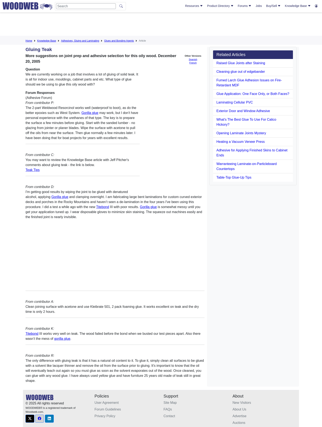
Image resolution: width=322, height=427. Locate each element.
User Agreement (107, 402)
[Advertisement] (161, 24)
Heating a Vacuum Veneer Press (240, 141)
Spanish (193, 59)
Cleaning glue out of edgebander (240, 71)
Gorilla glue (89, 113)
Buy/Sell (273, 6)
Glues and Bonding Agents (119, 40)
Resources (194, 6)
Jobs (259, 6)
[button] (30, 419)
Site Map (170, 402)
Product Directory (220, 6)
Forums (244, 6)
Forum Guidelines (108, 409)
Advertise (240, 416)
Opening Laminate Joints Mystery (241, 133)
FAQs (168, 409)
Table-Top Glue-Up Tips (233, 177)
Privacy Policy (105, 416)
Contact (169, 416)
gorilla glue (62, 338)
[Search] (86, 6)
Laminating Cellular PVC (234, 102)
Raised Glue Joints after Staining (240, 63)
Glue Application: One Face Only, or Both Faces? (252, 94)
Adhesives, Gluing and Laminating (80, 40)
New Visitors (242, 402)
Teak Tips (33, 170)
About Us (239, 409)
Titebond (102, 207)
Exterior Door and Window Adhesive (243, 111)
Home (29, 40)
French (193, 62)
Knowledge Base (298, 6)
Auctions (239, 422)
